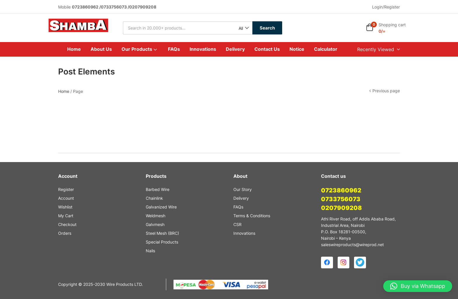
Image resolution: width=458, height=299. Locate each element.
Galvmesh (155, 224)
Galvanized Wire (161, 206)
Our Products (140, 49)
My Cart (65, 215)
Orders (64, 233)
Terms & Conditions (251, 215)
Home (74, 49)
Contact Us (267, 49)
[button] (243, 28)
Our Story (242, 189)
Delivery (235, 49)
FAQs (174, 49)
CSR (237, 224)
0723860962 (341, 190)
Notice (296, 49)
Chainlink (154, 198)
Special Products (162, 241)
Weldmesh (155, 215)
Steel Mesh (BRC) (162, 233)
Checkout (67, 224)
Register (66, 189)
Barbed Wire (157, 189)
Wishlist (65, 206)
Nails (150, 250)
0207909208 (341, 207)
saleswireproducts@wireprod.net (352, 244)
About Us (101, 49)
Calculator (325, 49)
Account (66, 198)
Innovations (203, 49)
